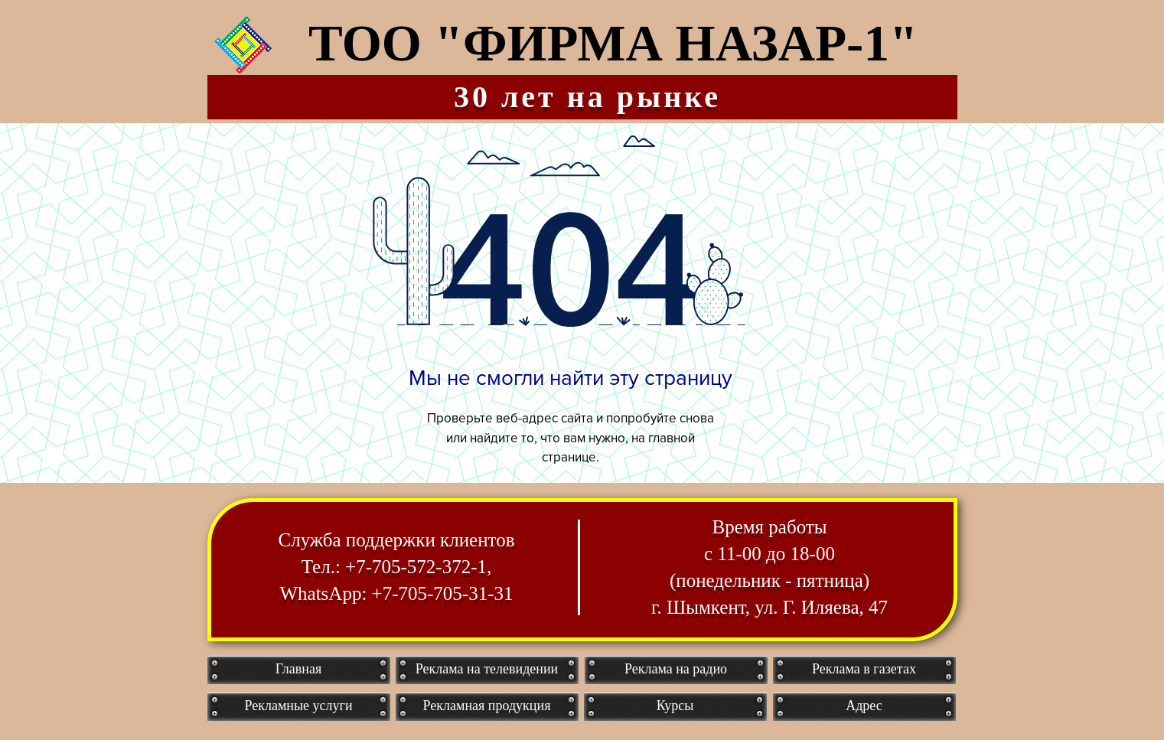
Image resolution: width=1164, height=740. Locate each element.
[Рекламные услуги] (298, 707)
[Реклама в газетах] (864, 670)
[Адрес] (864, 707)
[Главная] (298, 670)
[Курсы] (675, 707)
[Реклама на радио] (676, 670)
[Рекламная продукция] (487, 707)
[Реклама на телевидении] (487, 670)
